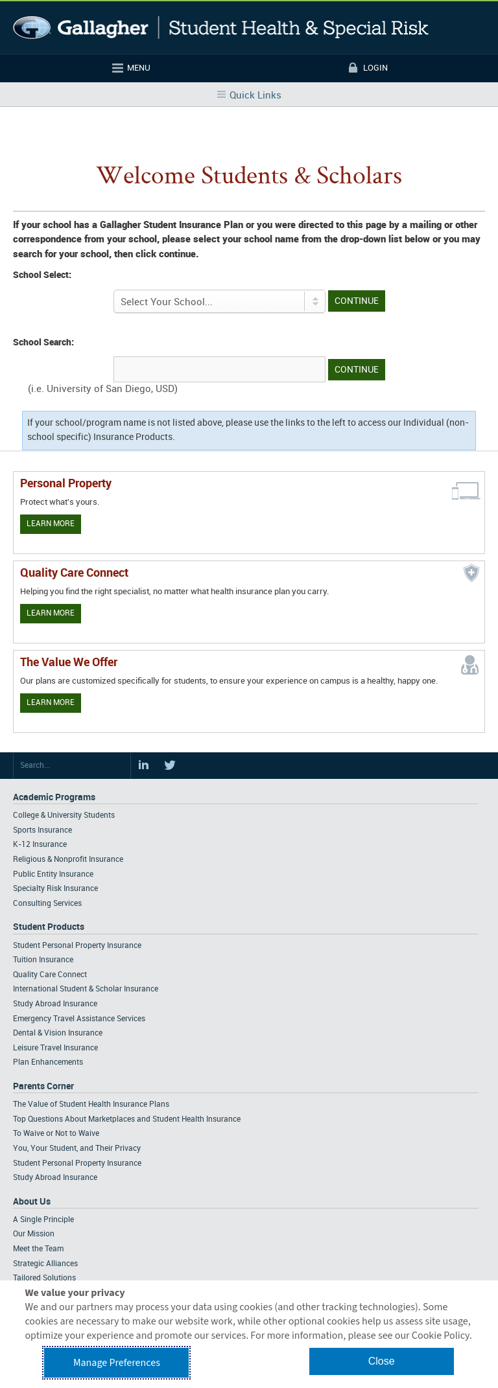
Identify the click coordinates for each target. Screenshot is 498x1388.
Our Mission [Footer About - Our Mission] (33, 1234)
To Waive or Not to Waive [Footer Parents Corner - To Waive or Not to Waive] (56, 1133)
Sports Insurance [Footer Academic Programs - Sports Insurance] (42, 830)
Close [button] (381, 1361)
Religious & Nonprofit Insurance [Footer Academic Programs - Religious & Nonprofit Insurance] (68, 859)
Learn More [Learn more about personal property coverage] (51, 524)
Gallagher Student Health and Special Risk (221, 27)
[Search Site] (72, 766)
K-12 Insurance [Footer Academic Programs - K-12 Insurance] (40, 844)
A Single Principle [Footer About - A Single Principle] (43, 1220)
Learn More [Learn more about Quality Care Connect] (51, 613)
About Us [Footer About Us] (32, 1202)
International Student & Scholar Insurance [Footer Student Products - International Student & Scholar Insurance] (85, 989)
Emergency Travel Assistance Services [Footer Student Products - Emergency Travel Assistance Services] (79, 1019)
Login (375, 68)
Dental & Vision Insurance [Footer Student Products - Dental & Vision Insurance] (57, 1033)
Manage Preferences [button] (116, 1363)
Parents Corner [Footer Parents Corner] (43, 1086)
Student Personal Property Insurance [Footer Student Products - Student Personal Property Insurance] (77, 946)
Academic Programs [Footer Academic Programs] (54, 797)
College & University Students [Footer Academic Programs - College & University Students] (64, 815)
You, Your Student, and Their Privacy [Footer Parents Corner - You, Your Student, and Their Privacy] (77, 1148)
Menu (138, 68)
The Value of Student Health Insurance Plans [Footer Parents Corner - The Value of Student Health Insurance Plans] (91, 1104)
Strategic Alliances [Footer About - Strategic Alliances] (45, 1264)
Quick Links (255, 96)
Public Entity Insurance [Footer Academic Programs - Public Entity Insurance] (53, 874)
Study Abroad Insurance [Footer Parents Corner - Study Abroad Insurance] (55, 1178)
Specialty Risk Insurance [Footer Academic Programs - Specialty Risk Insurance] (55, 889)
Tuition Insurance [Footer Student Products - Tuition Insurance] (43, 960)
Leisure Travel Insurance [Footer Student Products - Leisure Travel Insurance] (55, 1048)
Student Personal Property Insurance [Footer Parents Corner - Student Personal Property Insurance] (77, 1163)
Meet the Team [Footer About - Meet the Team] (38, 1249)
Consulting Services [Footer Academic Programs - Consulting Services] (47, 903)
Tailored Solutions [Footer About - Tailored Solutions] (44, 1278)
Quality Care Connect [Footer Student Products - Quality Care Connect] (50, 975)
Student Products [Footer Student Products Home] (48, 927)
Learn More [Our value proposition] (51, 703)
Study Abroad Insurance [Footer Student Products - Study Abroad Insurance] (55, 1004)
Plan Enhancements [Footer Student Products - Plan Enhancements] (48, 1062)
